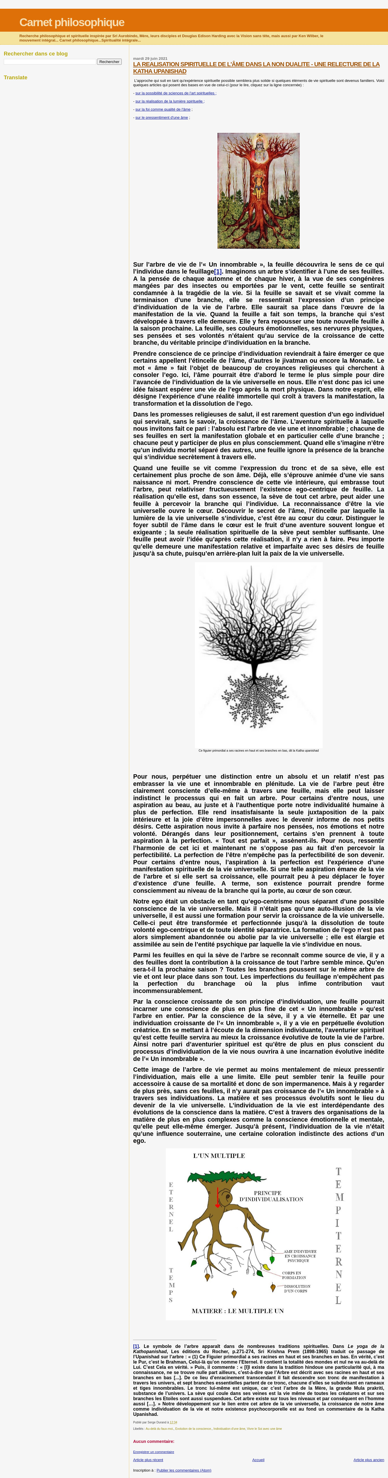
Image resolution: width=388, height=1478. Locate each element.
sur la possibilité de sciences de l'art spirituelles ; (175, 93)
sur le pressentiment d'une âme (161, 117)
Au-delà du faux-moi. (160, 1428)
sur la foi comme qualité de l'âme (163, 109)
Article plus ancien (369, 1460)
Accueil (258, 1460)
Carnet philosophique (71, 22)
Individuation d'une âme (229, 1428)
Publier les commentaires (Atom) (184, 1470)
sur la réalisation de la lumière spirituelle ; (169, 101)
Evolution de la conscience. (193, 1428)
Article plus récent (148, 1460)
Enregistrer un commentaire (153, 1452)
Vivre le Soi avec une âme (264, 1428)
